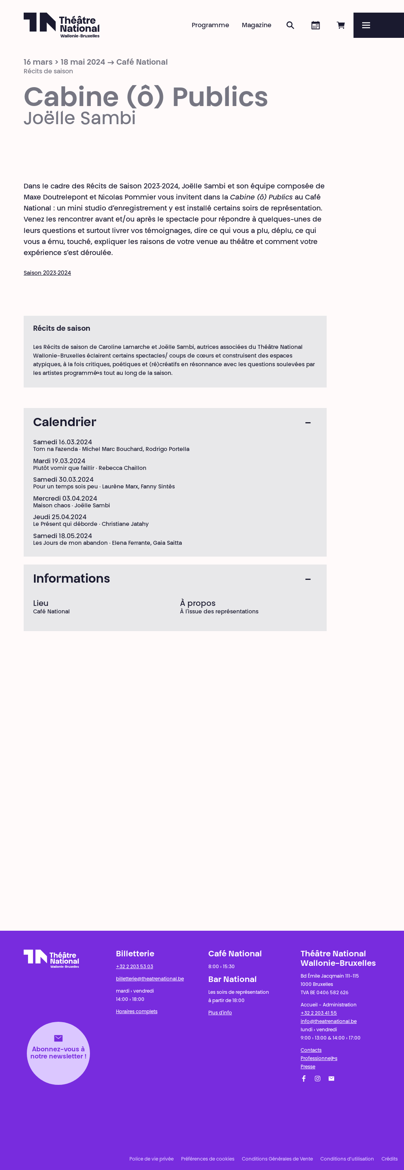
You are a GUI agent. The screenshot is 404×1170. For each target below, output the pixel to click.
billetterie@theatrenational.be (150, 979)
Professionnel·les (319, 1058)
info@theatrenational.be (329, 1021)
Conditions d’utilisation (347, 1159)
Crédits (390, 1159)
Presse (308, 1067)
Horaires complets (136, 1012)
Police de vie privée (151, 1159)
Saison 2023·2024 (47, 273)
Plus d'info (220, 1013)
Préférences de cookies (207, 1159)
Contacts (311, 1050)
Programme (210, 25)
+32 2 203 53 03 (134, 967)
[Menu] (379, 25)
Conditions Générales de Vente (277, 1159)
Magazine (256, 25)
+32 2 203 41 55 (319, 1013)
